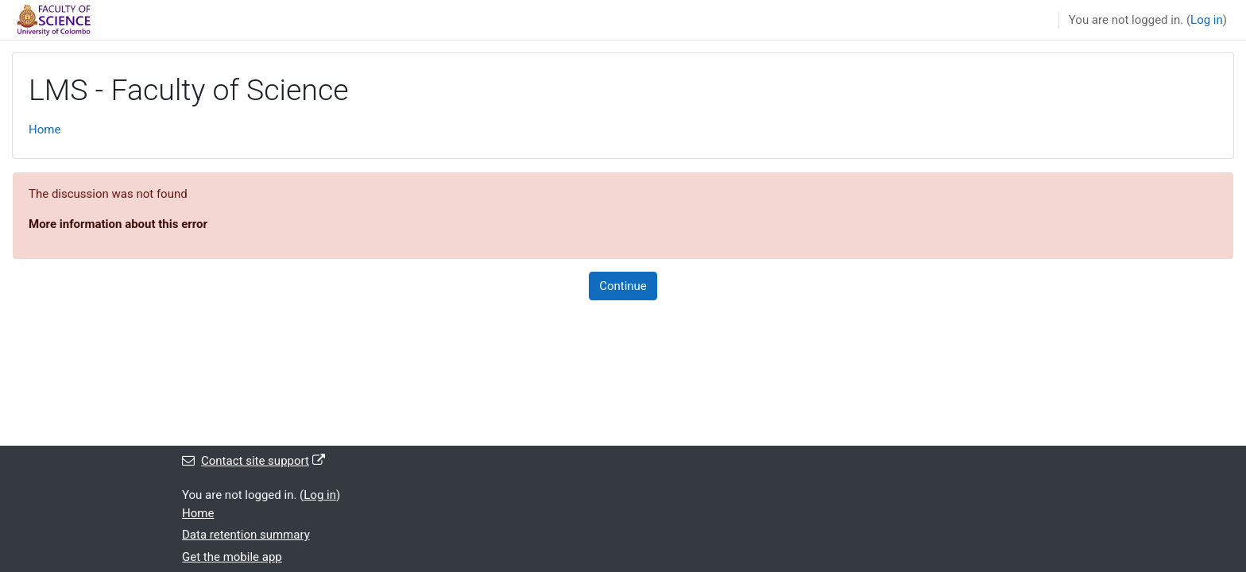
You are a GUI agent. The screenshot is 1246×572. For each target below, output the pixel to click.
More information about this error (118, 224)
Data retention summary (246, 535)
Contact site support (253, 461)
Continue (623, 286)
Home (44, 129)
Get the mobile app (232, 557)
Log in (1206, 20)
